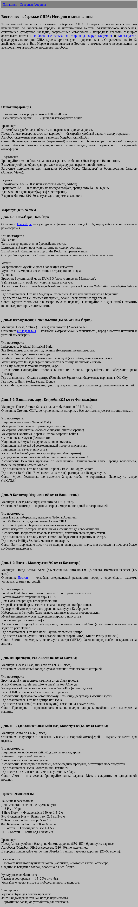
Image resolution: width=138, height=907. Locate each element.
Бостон (23, 577)
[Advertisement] (69, 79)
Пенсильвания (58, 36)
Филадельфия (26, 331)
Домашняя (10, 4)
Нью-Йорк (37, 36)
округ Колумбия (100, 36)
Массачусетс (127, 36)
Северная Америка (33, 4)
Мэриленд (78, 36)
